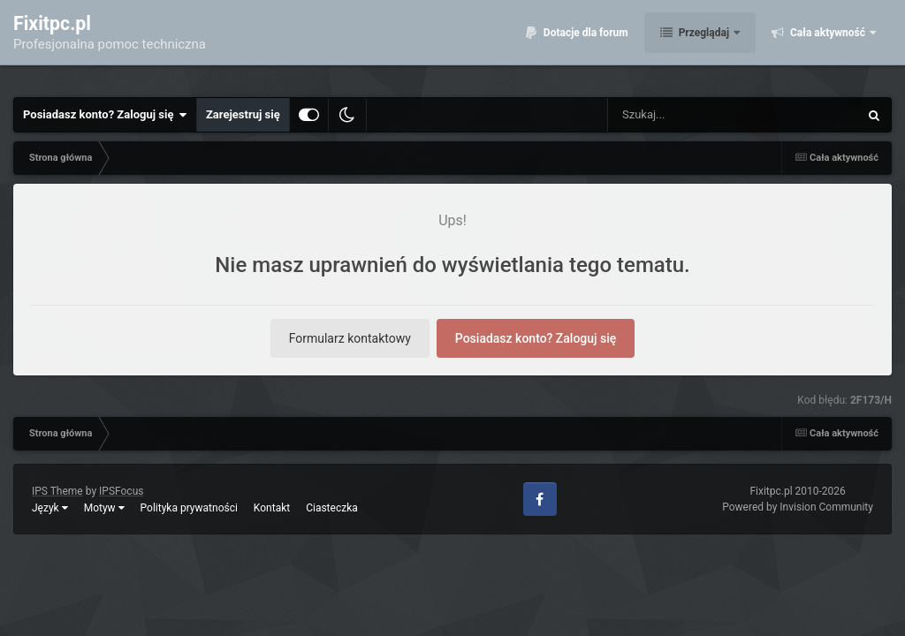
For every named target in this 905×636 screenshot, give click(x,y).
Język (50, 508)
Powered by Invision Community (797, 507)
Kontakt (272, 508)
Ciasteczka (332, 508)
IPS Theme (57, 491)
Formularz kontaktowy (350, 338)
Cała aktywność (827, 44)
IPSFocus (121, 491)
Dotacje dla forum (584, 44)
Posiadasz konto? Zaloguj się (105, 115)
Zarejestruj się (243, 114)
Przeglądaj (704, 44)
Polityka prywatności (189, 508)
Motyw (104, 508)
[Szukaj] (693, 115)
